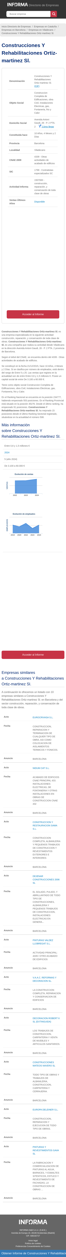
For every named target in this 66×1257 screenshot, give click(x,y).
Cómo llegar (46, 126)
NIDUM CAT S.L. (41, 768)
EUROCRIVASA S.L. (43, 717)
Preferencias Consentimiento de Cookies (33, 1246)
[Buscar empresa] (28, 14)
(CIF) (36, 86)
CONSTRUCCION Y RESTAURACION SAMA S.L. (45, 825)
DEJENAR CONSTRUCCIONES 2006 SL (46, 879)
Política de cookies (33, 1243)
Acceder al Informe (33, 314)
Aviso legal (33, 1241)
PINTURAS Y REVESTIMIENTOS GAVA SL (46, 1150)
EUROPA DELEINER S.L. (45, 1109)
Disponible (39, 201)
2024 (6, 452)
